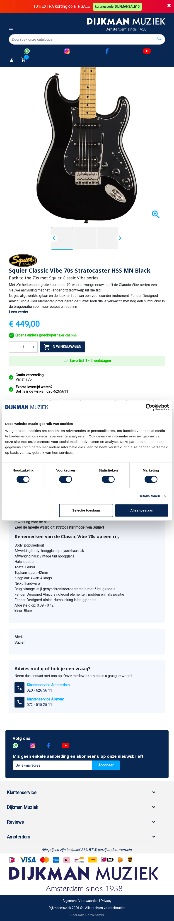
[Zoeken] (87, 39)
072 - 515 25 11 (39, 705)
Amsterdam (18, 837)
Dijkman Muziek (22, 807)
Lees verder (18, 312)
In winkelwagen (62, 347)
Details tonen (149, 496)
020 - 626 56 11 (39, 690)
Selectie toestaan (86, 510)
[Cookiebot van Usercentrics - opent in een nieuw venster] (149, 407)
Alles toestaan (141, 510)
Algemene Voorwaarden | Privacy (87, 901)
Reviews (15, 822)
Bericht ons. (43, 335)
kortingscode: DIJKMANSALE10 (117, 6)
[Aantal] (23, 347)
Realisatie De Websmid (87, 915)
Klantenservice (21, 792)
